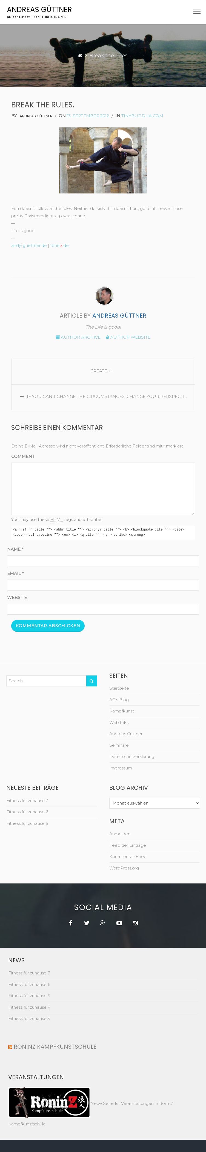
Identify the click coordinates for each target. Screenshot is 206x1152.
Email (15, 573)
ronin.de (59, 245)
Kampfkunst (121, 711)
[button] (197, 13)
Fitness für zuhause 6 (27, 811)
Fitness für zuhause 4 (29, 1007)
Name (15, 549)
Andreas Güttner (39, 10)
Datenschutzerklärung (131, 756)
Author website (128, 337)
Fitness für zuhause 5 (27, 823)
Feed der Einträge (127, 845)
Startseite (119, 688)
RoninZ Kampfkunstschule (55, 1047)
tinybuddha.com (142, 115)
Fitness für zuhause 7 (27, 800)
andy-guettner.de (29, 245)
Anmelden (119, 833)
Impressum (120, 768)
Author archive (78, 337)
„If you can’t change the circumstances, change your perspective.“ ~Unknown (106, 396)
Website (17, 597)
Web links (118, 722)
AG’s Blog (119, 699)
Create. (103, 370)
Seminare (119, 745)
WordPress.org (124, 868)
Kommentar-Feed (128, 856)
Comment (23, 456)
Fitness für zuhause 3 (29, 1018)
